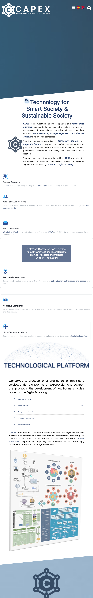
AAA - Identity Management (15, 277)
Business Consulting (11, 182)
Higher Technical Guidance (15, 332)
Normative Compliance (13, 305)
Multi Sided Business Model (14, 201)
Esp (78, 7)
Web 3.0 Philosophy (11, 228)
